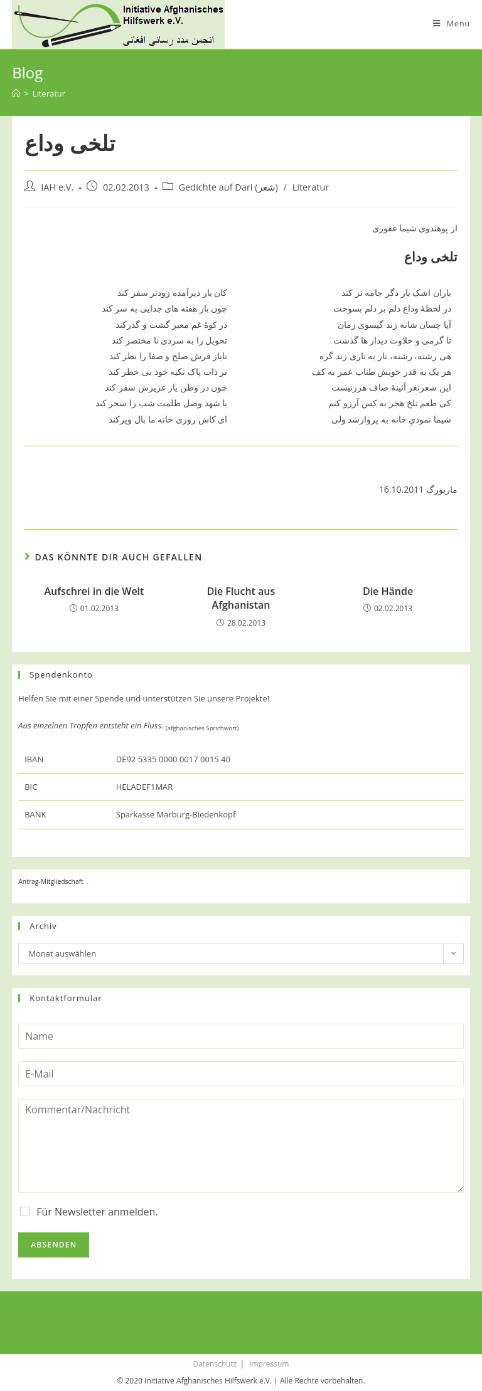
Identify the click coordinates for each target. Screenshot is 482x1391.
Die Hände (388, 591)
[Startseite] (16, 93)
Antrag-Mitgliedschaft (50, 881)
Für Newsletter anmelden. (97, 1212)
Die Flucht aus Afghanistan (241, 598)
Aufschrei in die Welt (94, 591)
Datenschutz (215, 1363)
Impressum (269, 1363)
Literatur (310, 187)
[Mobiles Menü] (451, 23)
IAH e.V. (57, 187)
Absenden (54, 1244)
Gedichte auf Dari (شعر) (228, 187)
